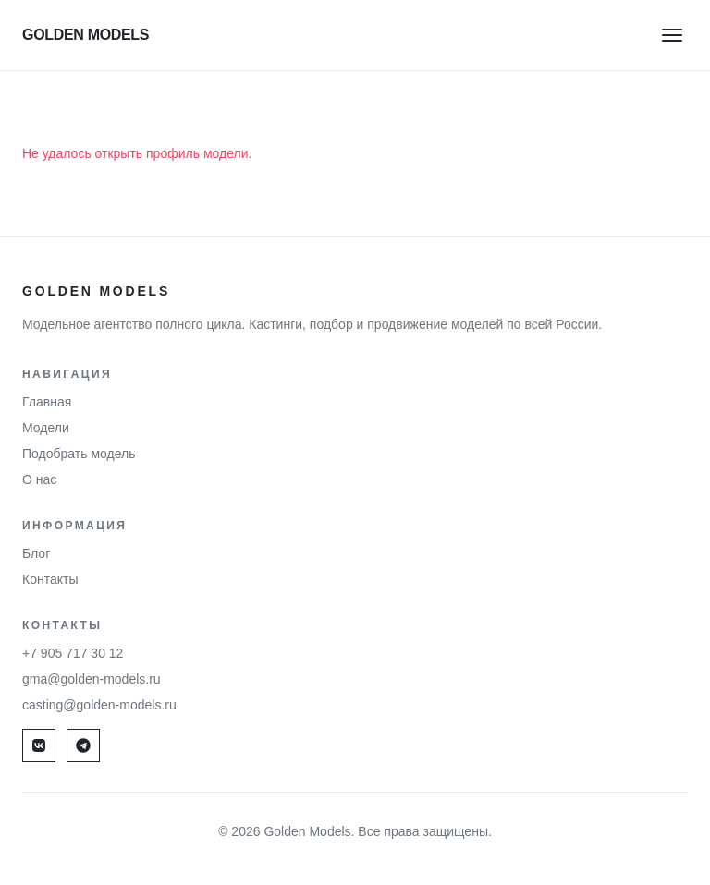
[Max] (83, 745)
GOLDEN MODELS (85, 34)
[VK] (38, 745)
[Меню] (672, 34)
